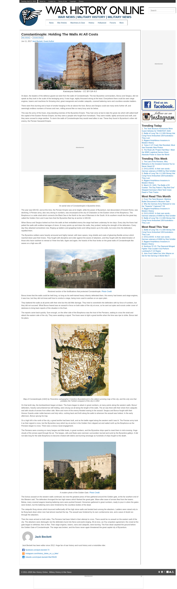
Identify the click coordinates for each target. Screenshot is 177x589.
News (51, 23)
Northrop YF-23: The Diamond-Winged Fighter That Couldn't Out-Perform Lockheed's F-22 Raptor (158, 248)
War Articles (62, 23)
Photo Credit (107, 291)
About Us (42, 1)
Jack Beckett (43, 536)
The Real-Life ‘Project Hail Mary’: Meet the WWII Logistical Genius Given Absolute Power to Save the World (158, 152)
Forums (113, 23)
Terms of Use (62, 1)
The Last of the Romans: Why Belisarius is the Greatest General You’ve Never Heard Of (158, 164)
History (91, 23)
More (122, 23)
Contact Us (51, 1)
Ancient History (38, 37)
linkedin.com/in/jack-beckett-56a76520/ (39, 557)
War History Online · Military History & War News (52, 572)
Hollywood (102, 23)
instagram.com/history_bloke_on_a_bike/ (40, 553)
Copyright (73, 1)
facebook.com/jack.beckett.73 (35, 550)
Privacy (81, 1)
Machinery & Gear (77, 23)
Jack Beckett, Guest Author (43, 41)
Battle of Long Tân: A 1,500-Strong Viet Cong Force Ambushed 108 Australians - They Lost (158, 135)
